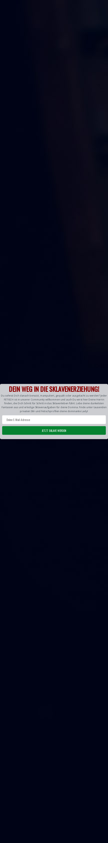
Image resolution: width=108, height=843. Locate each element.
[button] (54, 411)
